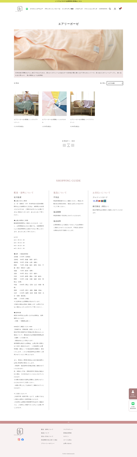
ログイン (66, 436)
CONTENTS (103, 9)
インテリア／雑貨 (68, 9)
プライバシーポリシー (48, 443)
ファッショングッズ (90, 9)
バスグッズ (79, 9)
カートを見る (67, 440)
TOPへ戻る (68, 422)
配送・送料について (47, 429)
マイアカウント (68, 429)
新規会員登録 (67, 433)
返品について (45, 433)
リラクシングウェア (36, 9)
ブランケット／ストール (52, 9)
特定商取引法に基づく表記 (49, 440)
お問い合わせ (67, 443)
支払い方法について (47, 436)
